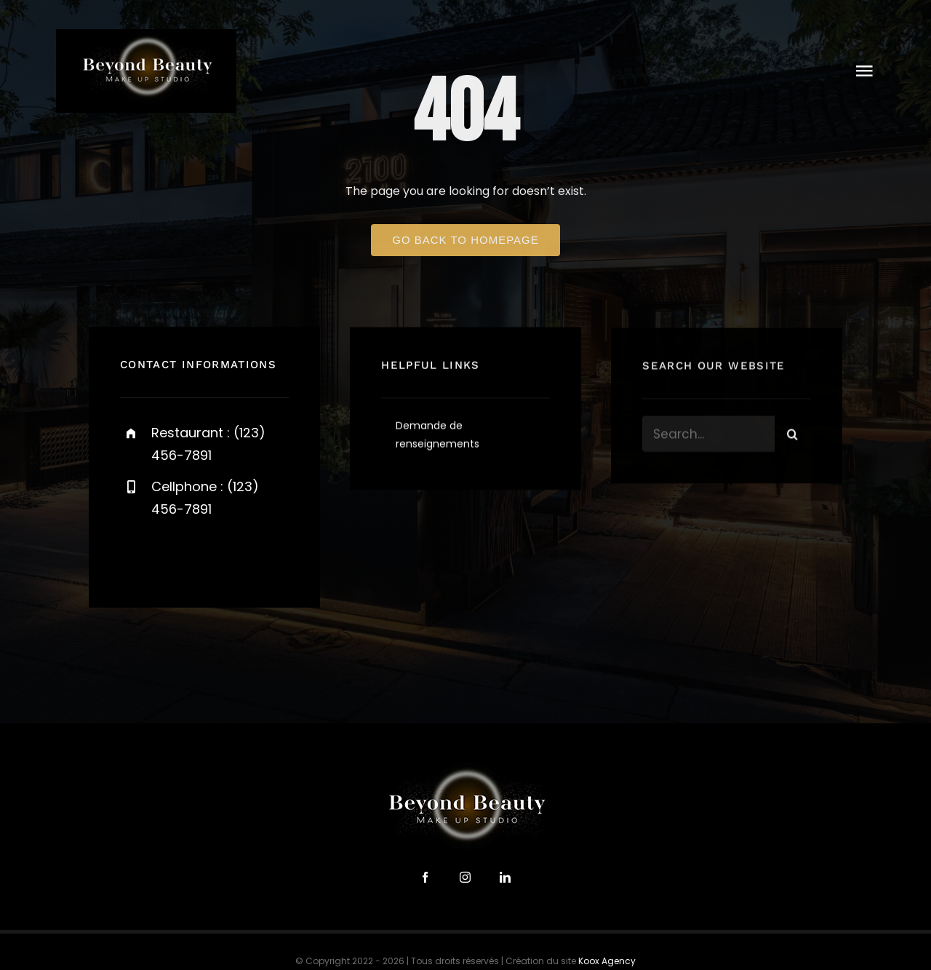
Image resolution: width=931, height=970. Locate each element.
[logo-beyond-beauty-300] (146, 34)
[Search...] (708, 436)
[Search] (793, 436)
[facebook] (136, 554)
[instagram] (216, 554)
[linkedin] (505, 877)
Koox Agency (607, 961)
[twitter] (176, 554)
